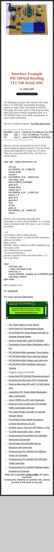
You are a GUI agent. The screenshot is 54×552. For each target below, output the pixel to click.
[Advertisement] (23, 50)
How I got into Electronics (20, 297)
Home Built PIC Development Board (26, 328)
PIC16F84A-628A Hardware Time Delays (29, 352)
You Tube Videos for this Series (24, 325)
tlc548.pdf (13, 291)
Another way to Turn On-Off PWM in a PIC (29, 427)
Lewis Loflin (28, 89)
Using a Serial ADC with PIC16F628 (26, 340)
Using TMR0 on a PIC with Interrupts (26, 400)
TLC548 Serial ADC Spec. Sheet (24, 431)
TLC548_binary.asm (40, 124)
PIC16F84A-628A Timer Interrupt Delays (28, 356)
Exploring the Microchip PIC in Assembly (28, 380)
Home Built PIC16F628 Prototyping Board (29, 376)
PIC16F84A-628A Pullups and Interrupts (28, 360)
